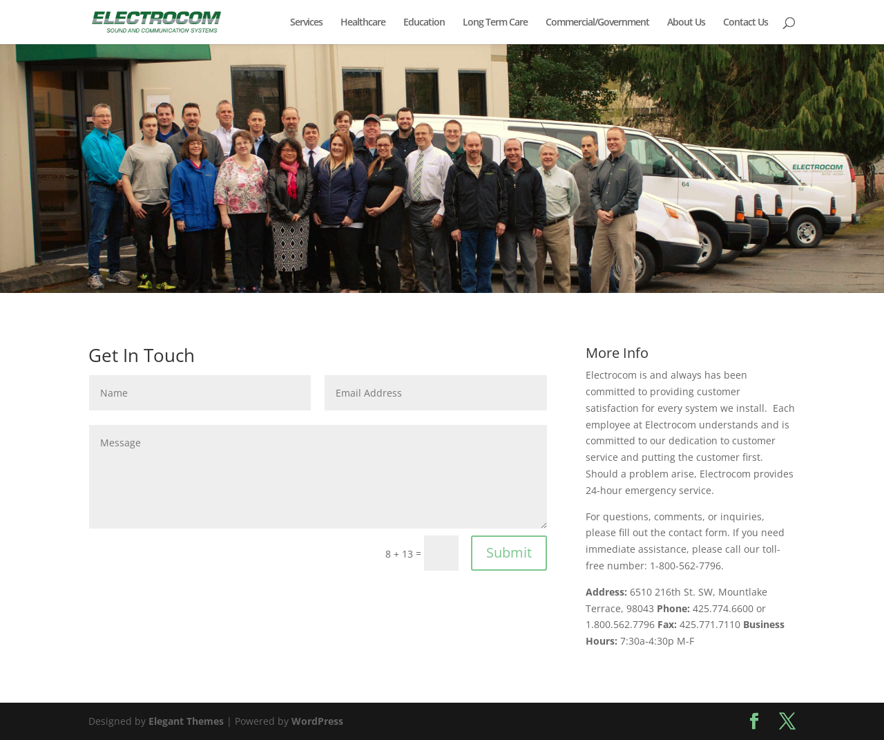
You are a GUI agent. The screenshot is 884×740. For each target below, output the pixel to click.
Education (424, 22)
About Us (686, 22)
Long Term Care (495, 22)
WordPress (317, 721)
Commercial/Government (597, 22)
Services (306, 22)
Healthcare (362, 22)
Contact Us (745, 22)
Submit (509, 552)
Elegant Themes (186, 721)
